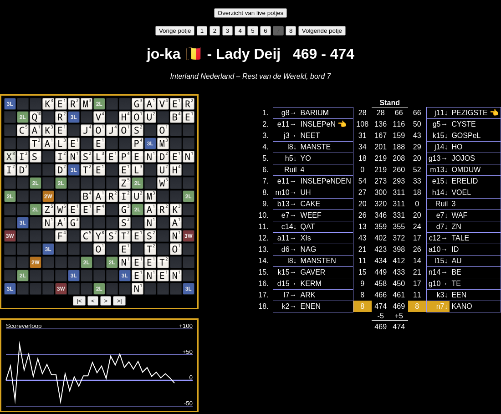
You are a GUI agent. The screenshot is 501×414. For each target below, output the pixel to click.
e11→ (287, 124)
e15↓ (440, 181)
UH (306, 192)
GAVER (313, 272)
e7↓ (442, 215)
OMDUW (466, 170)
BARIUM (315, 113)
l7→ (290, 295)
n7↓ (442, 306)
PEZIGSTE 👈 (475, 113)
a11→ (287, 238)
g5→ (440, 124)
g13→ (438, 158)
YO (306, 158)
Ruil (290, 170)
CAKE (311, 204)
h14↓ (440, 192)
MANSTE (316, 147)
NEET (310, 135)
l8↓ (292, 147)
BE (456, 272)
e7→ (289, 215)
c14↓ (289, 226)
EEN (458, 295)
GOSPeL (466, 135)
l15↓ (441, 261)
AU (456, 261)
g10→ (438, 283)
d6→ (289, 249)
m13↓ (439, 170)
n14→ (438, 272)
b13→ (287, 204)
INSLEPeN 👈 (324, 124)
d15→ (287, 283)
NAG (309, 249)
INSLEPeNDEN (326, 181)
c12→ (438, 238)
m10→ (286, 192)
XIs (306, 238)
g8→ (289, 113)
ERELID (464, 181)
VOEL (461, 192)
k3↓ (442, 295)
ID (455, 249)
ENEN (311, 306)
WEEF (311, 215)
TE (455, 283)
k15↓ (440, 135)
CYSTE (463, 124)
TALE (460, 238)
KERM (311, 283)
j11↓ (441, 113)
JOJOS (463, 158)
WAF (459, 215)
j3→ (290, 135)
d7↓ (442, 226)
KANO (461, 306)
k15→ (287, 272)
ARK (308, 295)
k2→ (289, 306)
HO (456, 147)
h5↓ (291, 158)
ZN (456, 226)
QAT (308, 226)
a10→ (438, 249)
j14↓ (441, 147)
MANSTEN (318, 261)
